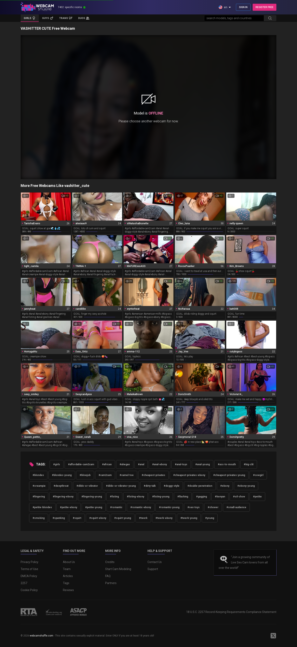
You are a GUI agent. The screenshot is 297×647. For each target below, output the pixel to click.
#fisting (114, 496)
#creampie (39, 485)
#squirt (77, 518)
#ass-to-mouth (227, 464)
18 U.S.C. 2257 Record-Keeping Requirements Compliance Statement (231, 612)
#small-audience (236, 507)
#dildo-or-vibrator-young (121, 485)
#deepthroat (61, 485)
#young (209, 518)
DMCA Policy (29, 576)
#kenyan (220, 496)
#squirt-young (122, 518)
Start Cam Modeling (118, 569)
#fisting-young (160, 496)
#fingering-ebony (63, 496)
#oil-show (239, 496)
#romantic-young (169, 507)
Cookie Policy (29, 590)
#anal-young (202, 464)
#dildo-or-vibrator (87, 485)
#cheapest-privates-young (229, 475)
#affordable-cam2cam (81, 464)
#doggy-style (171, 485)
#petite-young (93, 507)
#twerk (143, 518)
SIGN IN (243, 7)
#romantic (116, 507)
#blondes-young (62, 475)
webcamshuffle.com (41, 635)
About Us (69, 562)
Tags (66, 583)
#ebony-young (246, 485)
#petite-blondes (42, 507)
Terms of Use (29, 569)
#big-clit (248, 464)
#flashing (182, 496)
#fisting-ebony (135, 496)
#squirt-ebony (97, 518)
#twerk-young (188, 518)
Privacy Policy (29, 562)
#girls (56, 464)
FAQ (108, 576)
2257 (24, 583)
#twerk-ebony (164, 518)
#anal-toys (181, 464)
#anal (141, 464)
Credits (109, 562)
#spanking (59, 518)
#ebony (224, 485)
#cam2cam (105, 475)
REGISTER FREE (264, 7)
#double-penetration (199, 485)
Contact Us (154, 562)
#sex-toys (193, 507)
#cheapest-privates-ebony (189, 475)
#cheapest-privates (153, 475)
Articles (68, 576)
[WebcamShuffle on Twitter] (273, 636)
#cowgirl (258, 475)
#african (107, 464)
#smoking (39, 518)
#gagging (201, 496)
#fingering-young (91, 496)
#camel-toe (127, 475)
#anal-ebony (159, 464)
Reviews (68, 590)
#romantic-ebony (140, 507)
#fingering (39, 496)
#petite (257, 496)
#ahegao (125, 464)
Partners (111, 583)
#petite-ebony (68, 507)
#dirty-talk (150, 485)
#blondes (38, 475)
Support (152, 569)
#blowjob (85, 475)
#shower (213, 507)
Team (67, 569)
